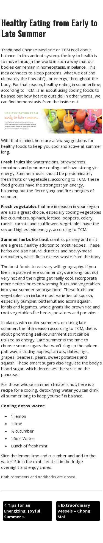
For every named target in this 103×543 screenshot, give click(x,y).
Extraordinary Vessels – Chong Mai (73, 510)
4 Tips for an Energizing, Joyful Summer (22, 510)
